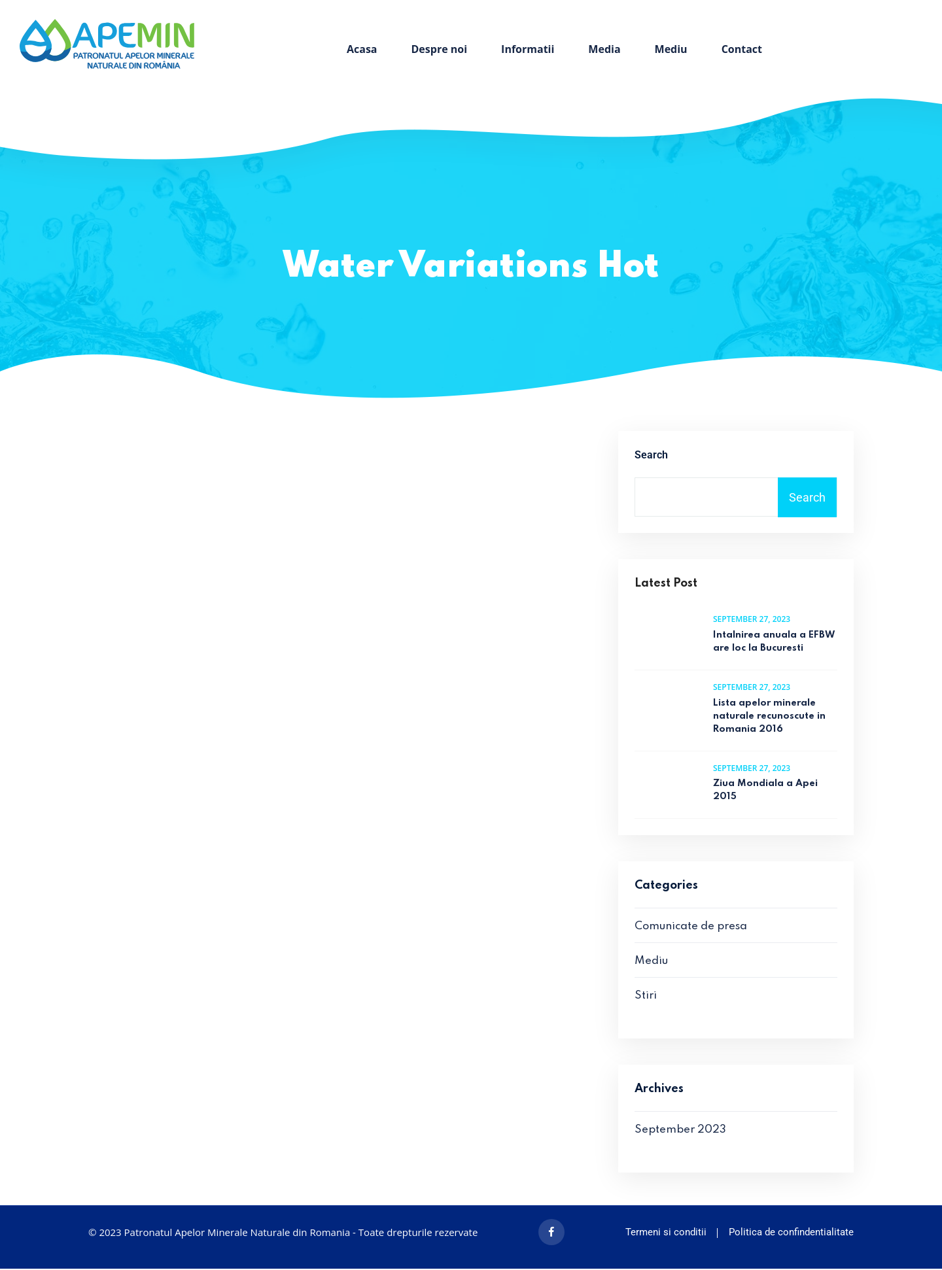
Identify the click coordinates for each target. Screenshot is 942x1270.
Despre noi (439, 49)
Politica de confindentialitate (791, 1233)
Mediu (671, 49)
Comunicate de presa (691, 927)
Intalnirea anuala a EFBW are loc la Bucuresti (774, 643)
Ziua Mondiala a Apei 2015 (765, 791)
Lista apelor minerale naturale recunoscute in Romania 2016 (769, 716)
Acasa (362, 49)
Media (604, 49)
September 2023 (680, 1131)
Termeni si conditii (665, 1233)
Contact (742, 49)
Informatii (527, 49)
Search (651, 456)
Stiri (646, 997)
